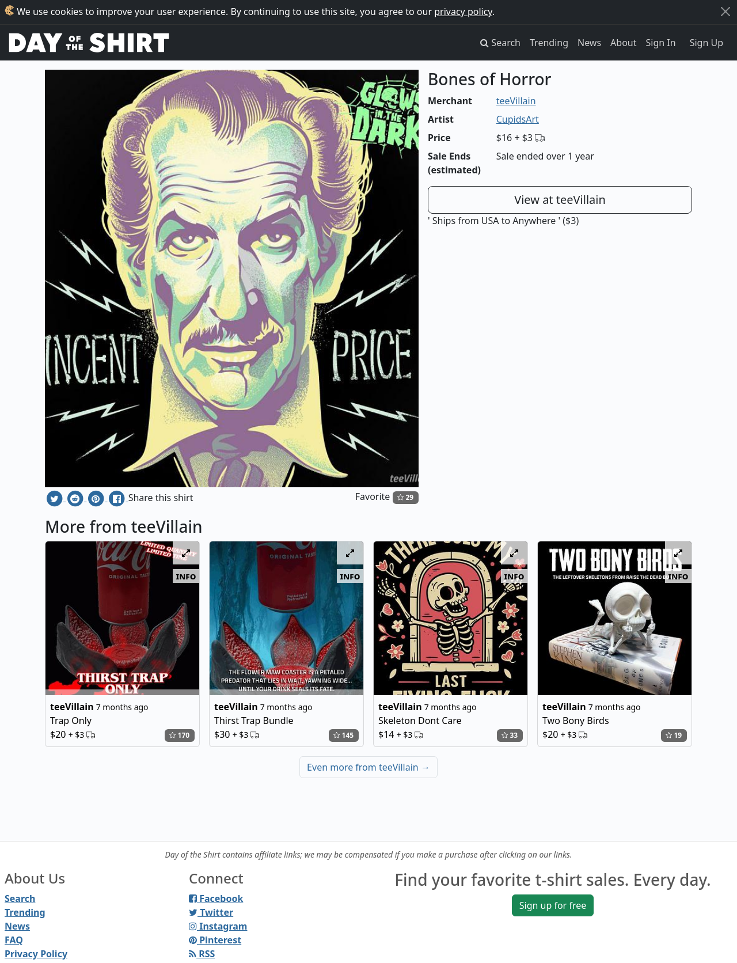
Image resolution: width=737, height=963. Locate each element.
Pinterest (215, 940)
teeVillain (516, 100)
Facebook (216, 898)
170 (179, 735)
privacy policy (463, 11)
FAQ (14, 940)
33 (510, 735)
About (623, 42)
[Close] (725, 11)
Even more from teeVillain (368, 767)
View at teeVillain (560, 199)
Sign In (661, 42)
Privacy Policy (36, 953)
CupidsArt (517, 119)
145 (343, 735)
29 (405, 497)
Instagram (218, 926)
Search (20, 898)
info (186, 576)
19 (674, 735)
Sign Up (706, 42)
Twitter (211, 912)
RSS (202, 953)
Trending (549, 42)
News (589, 42)
